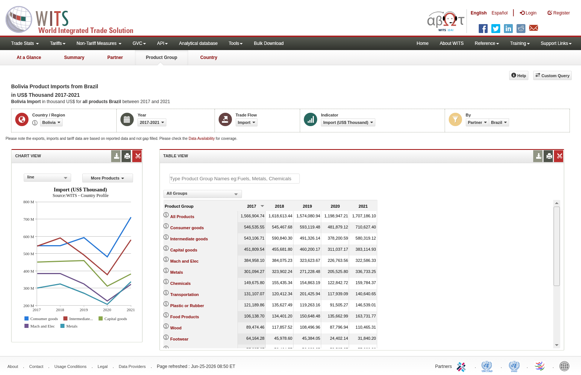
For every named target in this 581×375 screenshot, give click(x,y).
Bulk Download (268, 43)
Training (520, 43)
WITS (74, 18)
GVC (139, 43)
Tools (236, 43)
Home (423, 43)
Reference (487, 43)
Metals (176, 272)
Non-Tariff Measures (99, 43)
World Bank (566, 365)
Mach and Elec (184, 261)
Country (208, 57)
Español (500, 13)
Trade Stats (25, 43)
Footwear (179, 339)
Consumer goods (187, 228)
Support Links (556, 43)
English (479, 13)
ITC (462, 365)
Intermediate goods (189, 239)
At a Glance (29, 57)
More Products (107, 178)
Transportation (184, 294)
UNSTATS (514, 365)
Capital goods (183, 250)
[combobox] (47, 178)
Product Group (161, 57)
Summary (74, 57)
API (162, 43)
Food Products (184, 317)
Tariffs (58, 43)
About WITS (452, 43)
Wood (176, 328)
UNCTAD (488, 365)
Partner (115, 57)
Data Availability (202, 138)
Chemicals (180, 283)
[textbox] (234, 179)
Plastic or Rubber (187, 305)
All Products (182, 216)
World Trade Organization (540, 365)
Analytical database (198, 43)
